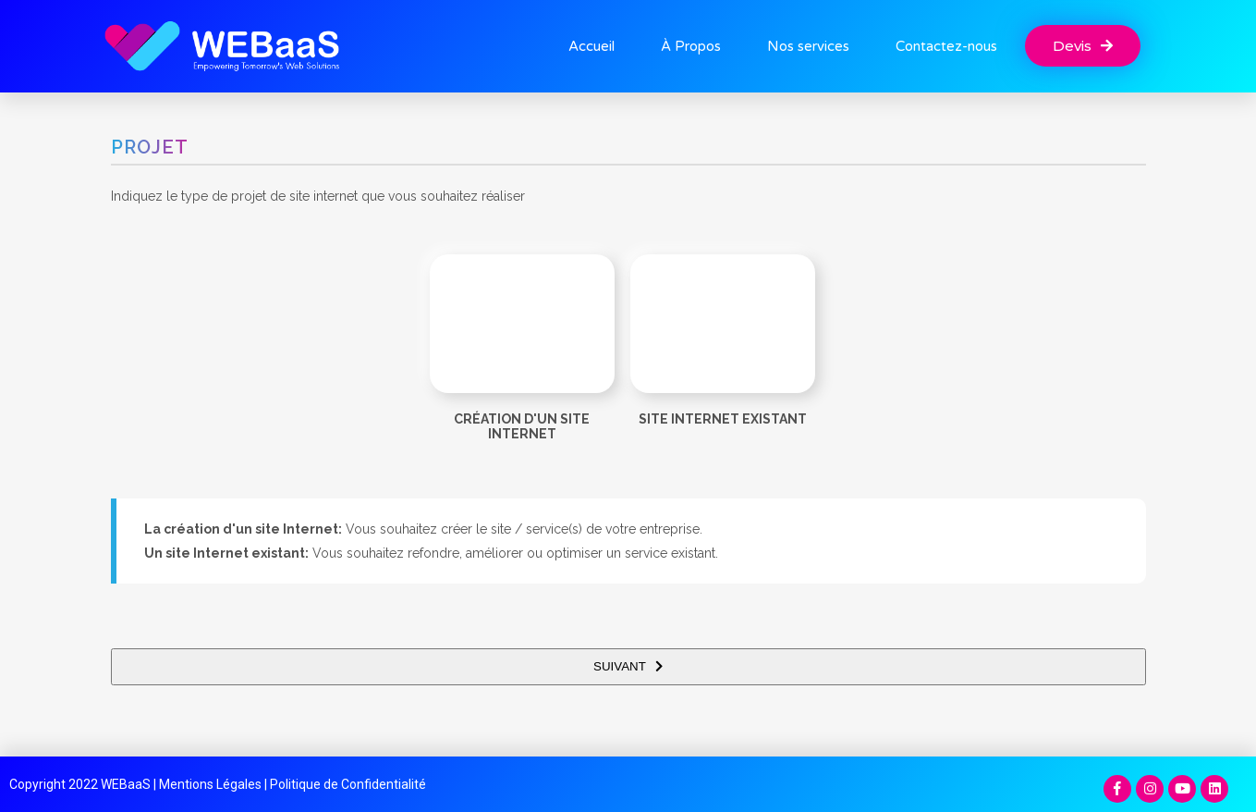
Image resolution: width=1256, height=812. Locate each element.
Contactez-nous (946, 46)
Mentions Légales (210, 784)
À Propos (691, 46)
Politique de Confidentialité (348, 784)
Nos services (808, 46)
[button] (1082, 46)
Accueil (591, 46)
